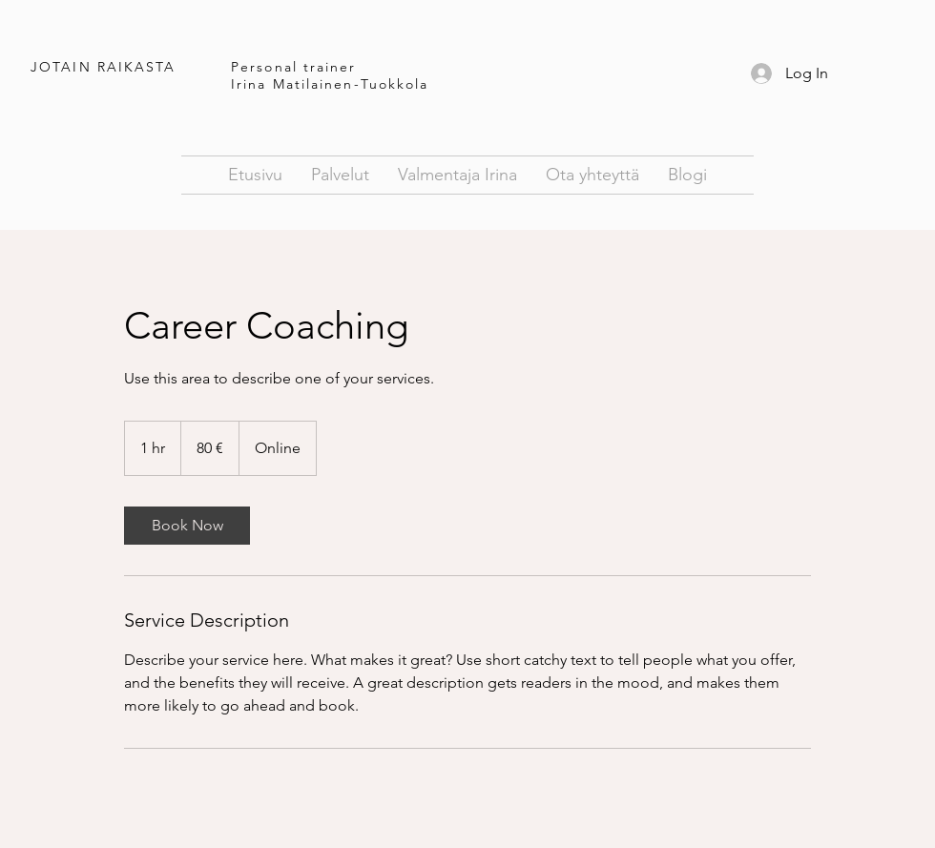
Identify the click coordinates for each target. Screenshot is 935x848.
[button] (592, 175)
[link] (187, 526)
